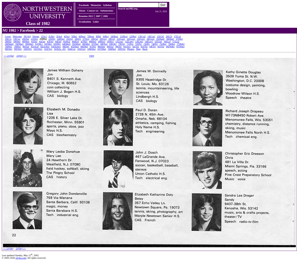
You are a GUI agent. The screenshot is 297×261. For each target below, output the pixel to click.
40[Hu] (25, 41)
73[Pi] (146, 44)
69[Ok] (112, 44)
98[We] (8, 49)
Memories (96, 5)
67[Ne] (95, 44)
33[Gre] (141, 39)
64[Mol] (66, 44)
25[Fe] (69, 39)
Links (96, 21)
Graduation (85, 21)
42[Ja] (42, 41)
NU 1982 (9, 30)
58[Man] (9, 44)
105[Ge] (81, 49)
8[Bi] (98, 36)
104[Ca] (71, 49)
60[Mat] (29, 44)
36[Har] (170, 39)
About (82, 10)
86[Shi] (84, 46)
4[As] (66, 36)
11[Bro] (123, 36)
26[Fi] (78, 39)
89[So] (110, 46)
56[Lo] (167, 41)
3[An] (59, 36)
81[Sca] (35, 46)
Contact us (92, 10)
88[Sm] (101, 46)
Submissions (106, 10)
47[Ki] (84, 41)
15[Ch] (160, 36)
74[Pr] (154, 44)
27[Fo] (86, 39)
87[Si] (93, 46)
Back (144, 49)
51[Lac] (119, 41)
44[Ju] (58, 41)
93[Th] (144, 46)
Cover (8, 36)
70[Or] (121, 44)
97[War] (180, 46)
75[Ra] (162, 44)
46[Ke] (75, 41)
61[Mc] (38, 44)
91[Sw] (126, 46)
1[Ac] (44, 36)
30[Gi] (111, 39)
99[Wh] (18, 49)
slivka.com (21, 258)
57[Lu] (175, 41)
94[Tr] (152, 46)
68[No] (103, 44)
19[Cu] (16, 39)
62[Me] (48, 44)
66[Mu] (86, 44)
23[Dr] (51, 39)
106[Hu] (91, 49)
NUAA (27, 36)
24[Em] (61, 39)
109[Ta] (121, 49)
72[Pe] (138, 44)
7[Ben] (90, 36)
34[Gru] (150, 39)
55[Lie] (158, 41)
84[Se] (65, 46)
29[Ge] (103, 39)
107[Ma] (101, 49)
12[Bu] (132, 36)
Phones (130, 49)
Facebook (84, 5)
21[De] (34, 39)
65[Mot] (76, 44)
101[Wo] (38, 49)
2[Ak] (51, 36)
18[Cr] (8, 39)
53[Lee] (139, 41)
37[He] (179, 39)
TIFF (91, 56)
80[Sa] (26, 46)
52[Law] (129, 41)
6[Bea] (82, 36)
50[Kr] (110, 41)
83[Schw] (56, 46)
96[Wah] (170, 46)
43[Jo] (50, 41)
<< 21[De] (9, 56)
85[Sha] (75, 46)
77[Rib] (180, 44)
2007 (98, 16)
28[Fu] (94, 39)
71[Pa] (130, 44)
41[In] (34, 41)
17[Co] (177, 36)
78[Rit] (8, 46)
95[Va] (160, 46)
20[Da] (25, 39)
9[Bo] (106, 36)
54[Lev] (149, 41)
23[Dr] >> (22, 56)
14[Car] (151, 36)
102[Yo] (48, 49)
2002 (105, 16)
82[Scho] (44, 46)
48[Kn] (92, 41)
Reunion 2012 (86, 16)
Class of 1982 (38, 21)
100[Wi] (27, 49)
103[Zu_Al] (60, 49)
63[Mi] (57, 44)
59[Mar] (19, 44)
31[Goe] (121, 39)
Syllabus (107, 5)
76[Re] (171, 44)
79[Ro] (17, 46)
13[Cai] (142, 36)
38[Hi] (8, 41)
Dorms (35, 36)
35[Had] (160, 39)
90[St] (118, 46)
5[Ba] (74, 36)
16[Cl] (169, 36)
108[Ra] (112, 49)
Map (138, 49)
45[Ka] (66, 41)
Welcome (17, 36)
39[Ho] (16, 41)
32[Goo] (131, 39)
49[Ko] (101, 41)
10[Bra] (114, 36)
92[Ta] (135, 46)
